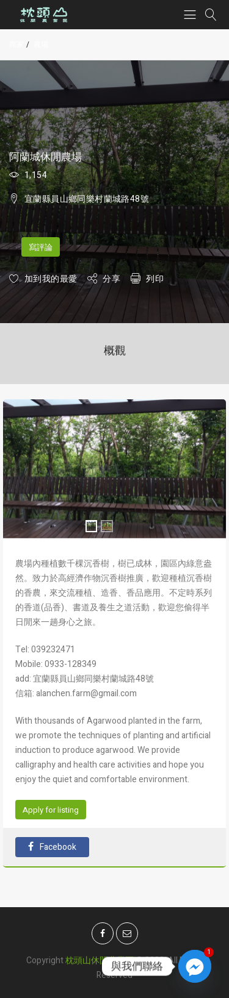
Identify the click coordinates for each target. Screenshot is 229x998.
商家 (16, 44)
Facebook (52, 847)
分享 (111, 279)
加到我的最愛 (50, 279)
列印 (155, 279)
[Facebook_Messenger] (194, 966)
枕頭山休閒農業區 (99, 956)
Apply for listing (51, 810)
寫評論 (41, 247)
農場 (41, 44)
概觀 (115, 351)
